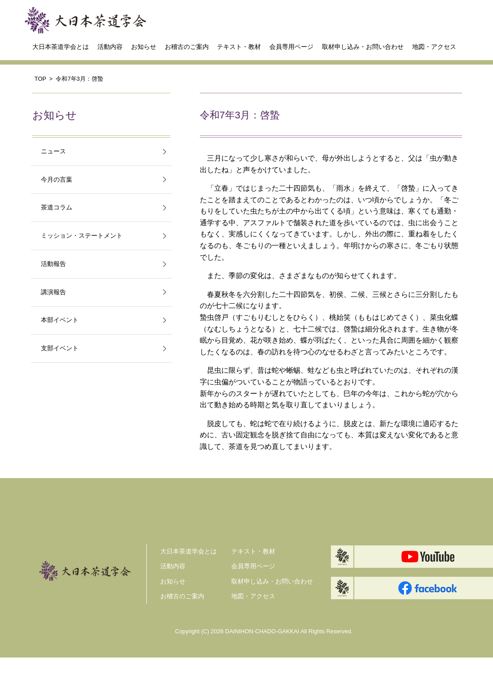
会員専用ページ (291, 46)
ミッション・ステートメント (82, 235)
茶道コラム (56, 207)
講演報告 (53, 292)
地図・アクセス (434, 46)
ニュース (53, 151)
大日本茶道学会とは (60, 46)
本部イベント (60, 320)
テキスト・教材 (239, 46)
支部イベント (60, 348)
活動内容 (110, 46)
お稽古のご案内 (187, 46)
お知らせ (143, 46)
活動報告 (53, 264)
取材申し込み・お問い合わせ (363, 46)
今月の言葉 (56, 179)
